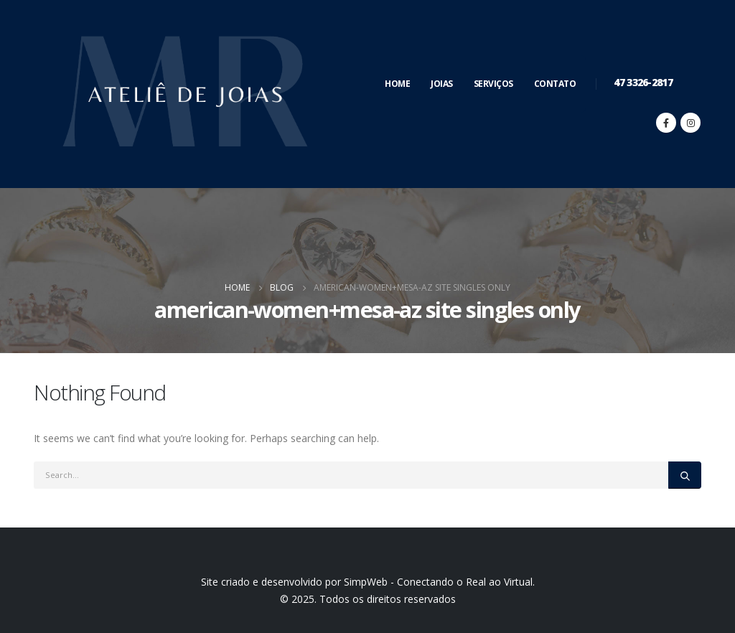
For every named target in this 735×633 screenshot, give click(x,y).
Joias (442, 84)
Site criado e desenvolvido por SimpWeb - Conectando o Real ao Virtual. (368, 582)
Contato (555, 84)
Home (397, 84)
